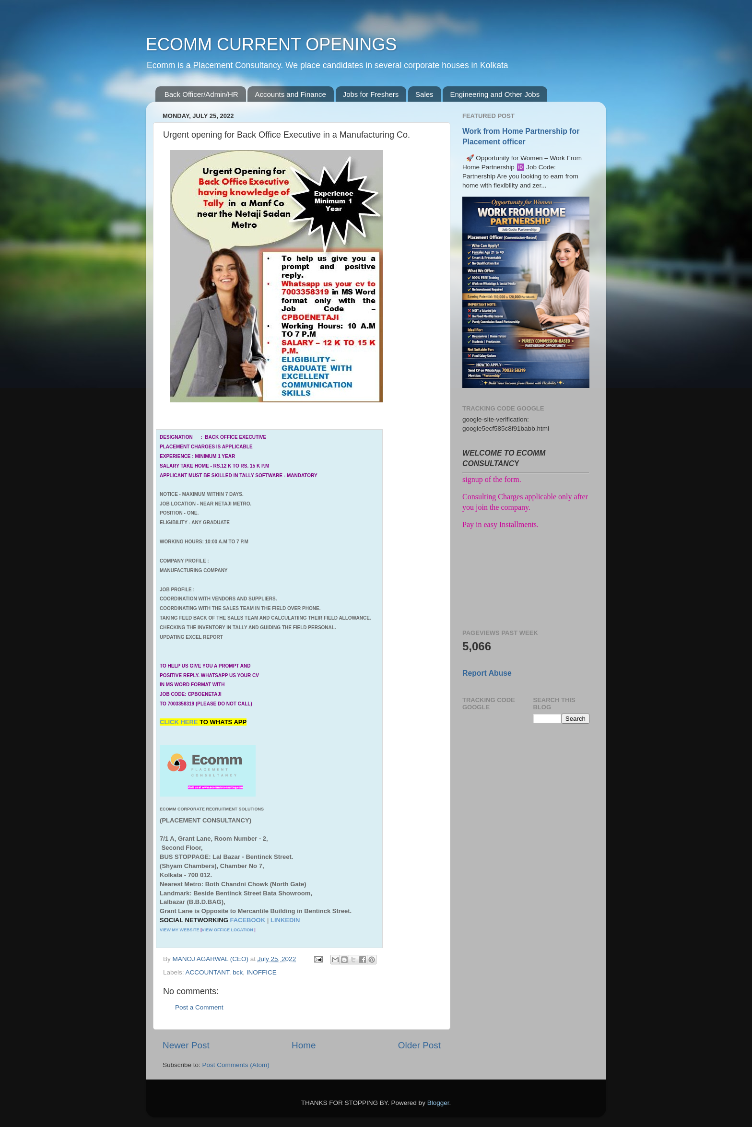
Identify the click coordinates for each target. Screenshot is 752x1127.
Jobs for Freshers (371, 94)
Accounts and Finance (290, 94)
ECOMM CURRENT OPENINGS (271, 44)
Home (304, 1045)
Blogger (438, 1102)
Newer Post (186, 1045)
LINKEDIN (285, 920)
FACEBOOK (247, 920)
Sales (424, 94)
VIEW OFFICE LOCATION (227, 929)
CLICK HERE (180, 722)
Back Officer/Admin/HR (201, 94)
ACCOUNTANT (207, 972)
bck (238, 972)
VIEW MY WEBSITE (179, 929)
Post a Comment (199, 1007)
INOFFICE (262, 972)
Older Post (419, 1045)
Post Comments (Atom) (236, 1064)
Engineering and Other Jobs (495, 94)
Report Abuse (487, 673)
